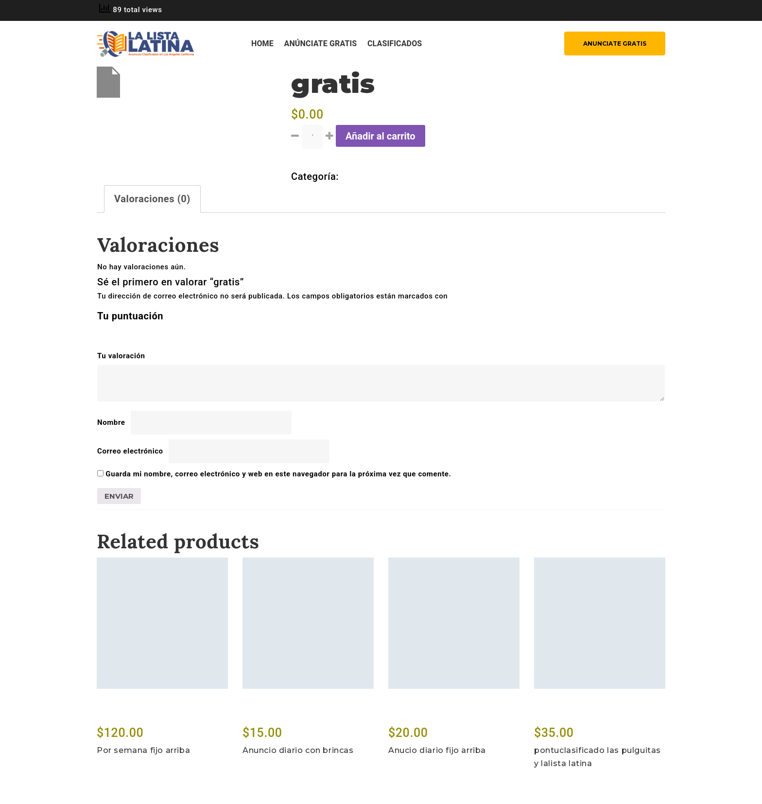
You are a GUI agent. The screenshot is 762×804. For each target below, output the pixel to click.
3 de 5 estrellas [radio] (131, 333)
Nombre (114, 422)
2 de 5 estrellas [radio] (116, 333)
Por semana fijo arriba (143, 750)
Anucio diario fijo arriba (437, 750)
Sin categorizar (377, 176)
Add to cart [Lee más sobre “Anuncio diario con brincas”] (268, 714)
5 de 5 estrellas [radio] (158, 333)
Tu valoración (124, 355)
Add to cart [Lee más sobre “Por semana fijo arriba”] (122, 714)
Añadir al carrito (381, 136)
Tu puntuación (134, 316)
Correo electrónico (133, 451)
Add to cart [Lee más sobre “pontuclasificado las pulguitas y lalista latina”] (560, 714)
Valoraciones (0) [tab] (152, 199)
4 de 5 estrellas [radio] (144, 333)
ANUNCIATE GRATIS (614, 43)
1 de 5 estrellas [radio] (103, 333)
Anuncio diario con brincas (298, 750)
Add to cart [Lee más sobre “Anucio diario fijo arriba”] (414, 714)
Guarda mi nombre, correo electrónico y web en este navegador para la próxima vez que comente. (278, 474)
